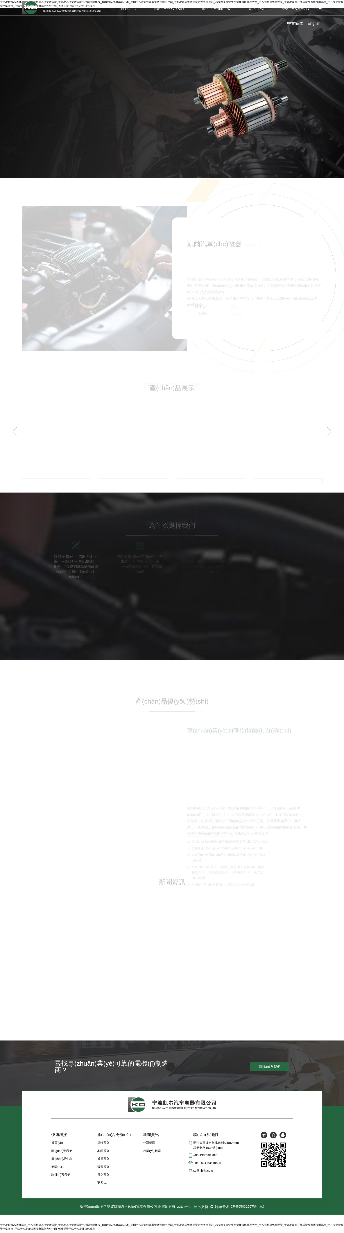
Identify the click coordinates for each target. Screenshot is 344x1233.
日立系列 (103, 1177)
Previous (15, 431)
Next (329, 431)
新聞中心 (256, 8)
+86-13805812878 (205, 1158)
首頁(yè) (128, 8)
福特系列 (103, 1145)
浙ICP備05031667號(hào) (245, 1208)
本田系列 (103, 1153)
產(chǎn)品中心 (216, 8)
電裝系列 (103, 1169)
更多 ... (102, 1185)
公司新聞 (149, 1145)
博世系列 (103, 1161)
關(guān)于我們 (169, 8)
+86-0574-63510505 (207, 1166)
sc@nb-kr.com (203, 1174)
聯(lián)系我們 (295, 8)
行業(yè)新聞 (152, 1153)
